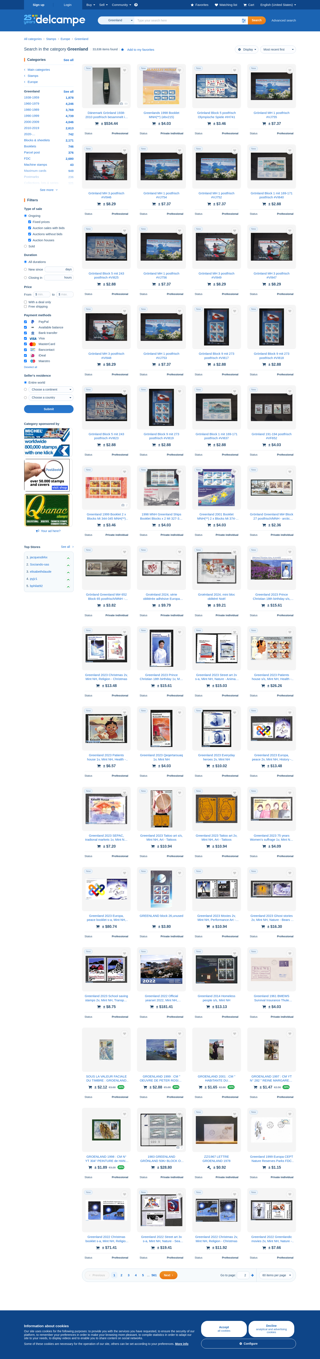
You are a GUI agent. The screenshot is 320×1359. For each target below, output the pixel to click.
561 (154, 1275)
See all (68, 60)
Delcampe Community (130, 1302)
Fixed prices (39, 222)
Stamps (31, 75)
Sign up (38, 5)
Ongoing (32, 215)
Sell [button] (102, 5)
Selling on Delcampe (83, 1302)
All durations (35, 262)
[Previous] (97, 1275)
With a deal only (37, 302)
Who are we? (169, 1302)
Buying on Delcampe (38, 1302)
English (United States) (277, 5)
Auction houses (41, 240)
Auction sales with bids (46, 228)
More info (181, 1344)
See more (47, 190)
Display (245, 49)
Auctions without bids (45, 234)
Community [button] (120, 5)
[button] (243, 20)
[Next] (168, 1275)
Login (68, 5)
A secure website (217, 1302)
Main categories (37, 69)
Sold (29, 246)
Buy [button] (89, 5)
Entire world (34, 382)
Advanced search (284, 20)
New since (33, 269)
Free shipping (36, 306)
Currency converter (264, 1302)
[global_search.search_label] (191, 20)
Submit (49, 409)
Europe (31, 82)
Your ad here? (48, 531)
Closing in (33, 277)
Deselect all (30, 367)
